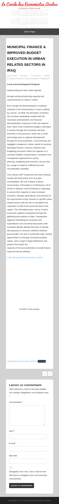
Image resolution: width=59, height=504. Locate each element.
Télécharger (41, 361)
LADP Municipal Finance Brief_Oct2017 (25, 257)
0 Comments (36, 76)
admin (25, 76)
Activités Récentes (16, 79)
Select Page (29, 31)
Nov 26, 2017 (12, 76)
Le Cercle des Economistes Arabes (29, 4)
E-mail (12, 443)
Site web (13, 455)
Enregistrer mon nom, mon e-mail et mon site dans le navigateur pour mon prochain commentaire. (28, 475)
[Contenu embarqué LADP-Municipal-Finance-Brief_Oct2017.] (29, 309)
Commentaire (16, 402)
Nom (12, 431)
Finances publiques (32, 79)
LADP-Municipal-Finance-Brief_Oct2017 (21, 361)
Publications (45, 79)
